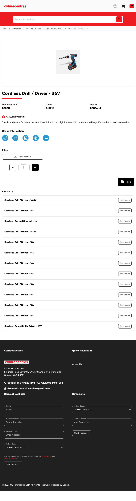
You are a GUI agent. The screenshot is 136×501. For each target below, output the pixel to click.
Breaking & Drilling (33, 29)
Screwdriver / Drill (53, 29)
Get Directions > (81, 433)
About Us (77, 364)
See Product (125, 200)
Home (5, 29)
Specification (22, 157)
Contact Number (12, 419)
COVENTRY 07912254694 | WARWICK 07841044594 (33, 383)
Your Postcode (80, 419)
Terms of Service (10, 458)
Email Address (11, 431)
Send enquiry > (13, 464)
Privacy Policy (47, 456)
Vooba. (66, 485)
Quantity (24, 164)
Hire (126, 181)
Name (8, 406)
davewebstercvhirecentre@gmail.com (27, 388)
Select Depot (11, 444)
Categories (16, 29)
